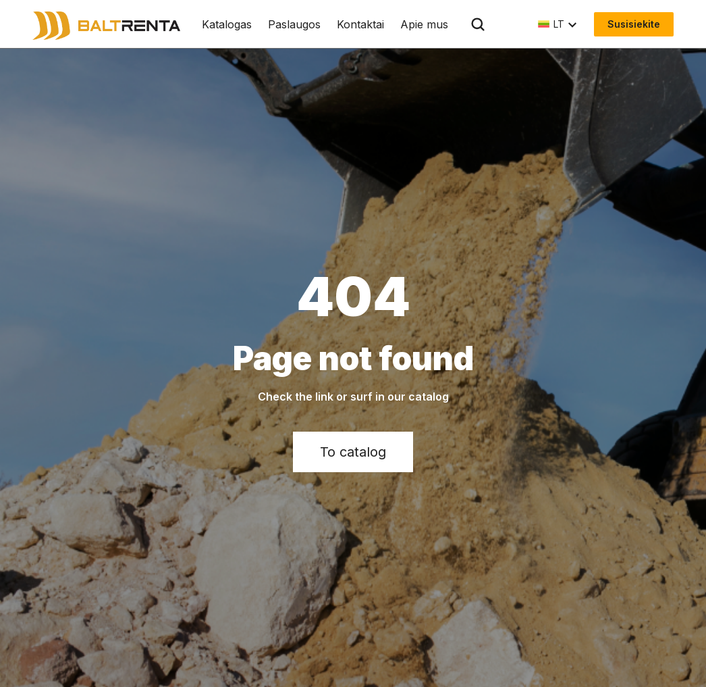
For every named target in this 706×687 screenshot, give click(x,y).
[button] (558, 24)
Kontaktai (360, 24)
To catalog (353, 452)
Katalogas (227, 24)
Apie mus (424, 24)
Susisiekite (633, 24)
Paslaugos (294, 24)
